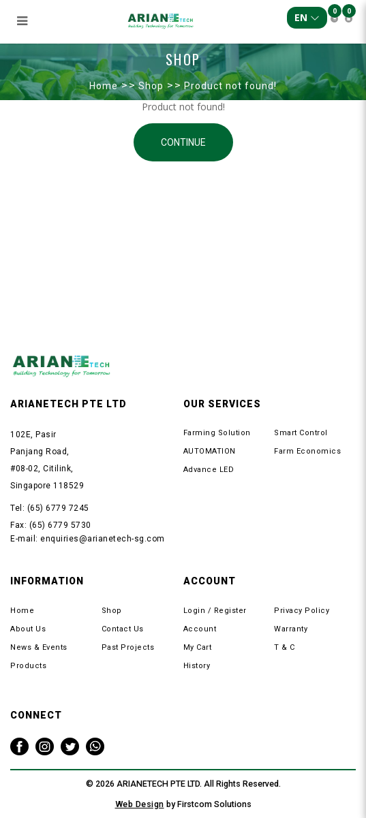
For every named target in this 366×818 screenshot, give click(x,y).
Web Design (139, 804)
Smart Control (301, 432)
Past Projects (128, 647)
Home (103, 85)
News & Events (38, 647)
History (197, 665)
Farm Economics (307, 451)
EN (307, 17)
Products (28, 665)
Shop (151, 85)
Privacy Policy (301, 610)
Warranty (290, 629)
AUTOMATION (209, 451)
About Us (28, 629)
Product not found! (230, 85)
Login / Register (215, 610)
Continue (183, 142)
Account (200, 629)
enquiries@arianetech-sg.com (102, 539)
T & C (284, 647)
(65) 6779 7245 (58, 508)
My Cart (197, 647)
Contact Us (123, 629)
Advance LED (208, 469)
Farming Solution (217, 432)
